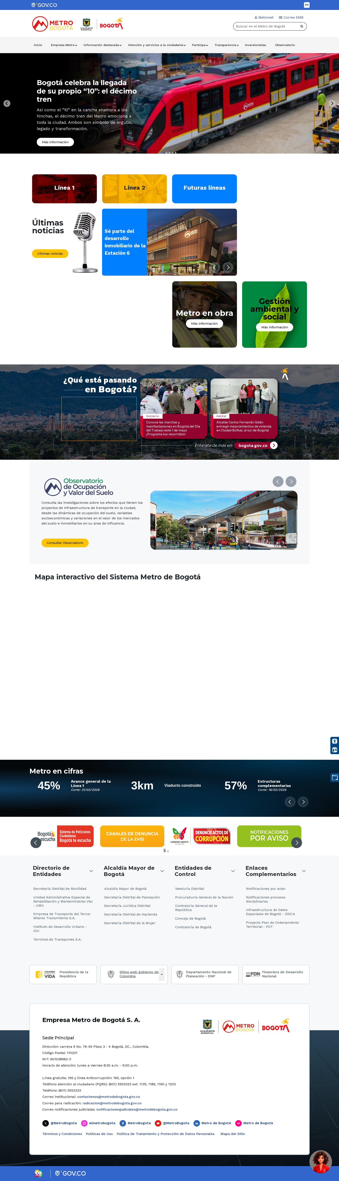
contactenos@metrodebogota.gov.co (108, 1097)
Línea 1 (64, 187)
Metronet (265, 17)
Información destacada (101, 45)
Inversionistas (255, 45)
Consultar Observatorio (65, 543)
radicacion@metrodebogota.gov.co (112, 1103)
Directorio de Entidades (51, 871)
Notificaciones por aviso (265, 889)
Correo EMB (293, 17)
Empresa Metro (63, 45)
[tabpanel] (169, 103)
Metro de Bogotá (216, 1123)
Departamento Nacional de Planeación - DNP (209, 974)
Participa (198, 45)
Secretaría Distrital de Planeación (132, 897)
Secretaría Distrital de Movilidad (59, 889)
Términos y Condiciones (62, 1134)
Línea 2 (134, 187)
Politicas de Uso (99, 1134)
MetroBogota (139, 1123)
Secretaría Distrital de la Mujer (129, 923)
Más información (55, 142)
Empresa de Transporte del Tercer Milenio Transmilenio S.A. (62, 916)
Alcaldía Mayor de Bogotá (129, 871)
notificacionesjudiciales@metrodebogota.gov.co (136, 1109)
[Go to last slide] (6, 103)
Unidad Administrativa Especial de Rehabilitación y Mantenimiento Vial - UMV (62, 901)
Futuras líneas (204, 187)
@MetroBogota (64, 1123)
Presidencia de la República (73, 974)
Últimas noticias (50, 254)
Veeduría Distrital (189, 889)
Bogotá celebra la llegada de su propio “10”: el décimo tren (87, 90)
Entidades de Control (193, 871)
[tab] (163, 153)
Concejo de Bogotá (190, 918)
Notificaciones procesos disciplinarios (265, 899)
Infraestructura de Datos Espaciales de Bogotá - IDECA (270, 912)
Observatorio (285, 45)
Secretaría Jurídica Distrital (127, 906)
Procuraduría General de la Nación (204, 897)
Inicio (38, 45)
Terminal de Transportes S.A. (57, 939)
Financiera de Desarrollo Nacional (282, 974)
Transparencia (225, 45)
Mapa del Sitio (232, 1134)
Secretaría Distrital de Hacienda (130, 914)
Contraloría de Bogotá (193, 927)
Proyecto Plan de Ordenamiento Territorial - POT (272, 924)
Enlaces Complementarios (271, 871)
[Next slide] (332, 103)
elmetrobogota (102, 1123)
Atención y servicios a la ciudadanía (155, 45)
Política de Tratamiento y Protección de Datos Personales (165, 1134)
